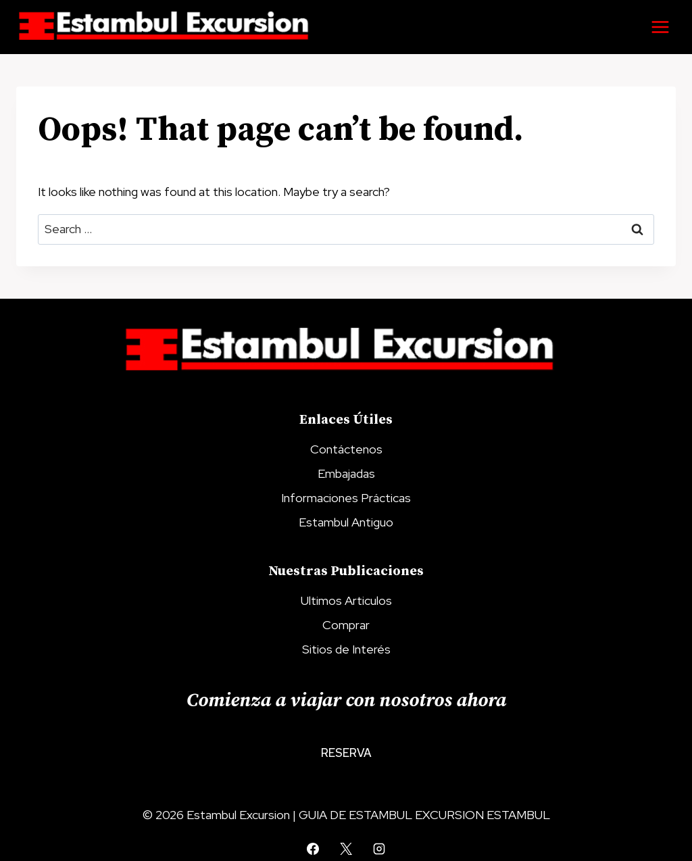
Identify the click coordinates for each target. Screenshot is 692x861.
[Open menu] (660, 27)
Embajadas (346, 473)
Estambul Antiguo (346, 522)
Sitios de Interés (346, 649)
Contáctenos (346, 449)
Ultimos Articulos (346, 600)
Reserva (346, 752)
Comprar (346, 625)
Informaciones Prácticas (346, 498)
